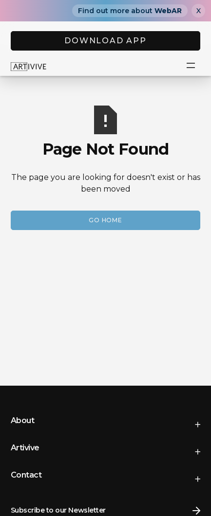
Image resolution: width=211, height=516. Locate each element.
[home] (29, 66)
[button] (190, 66)
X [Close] (198, 10)
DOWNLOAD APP (105, 40)
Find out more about (130, 10)
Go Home (105, 220)
